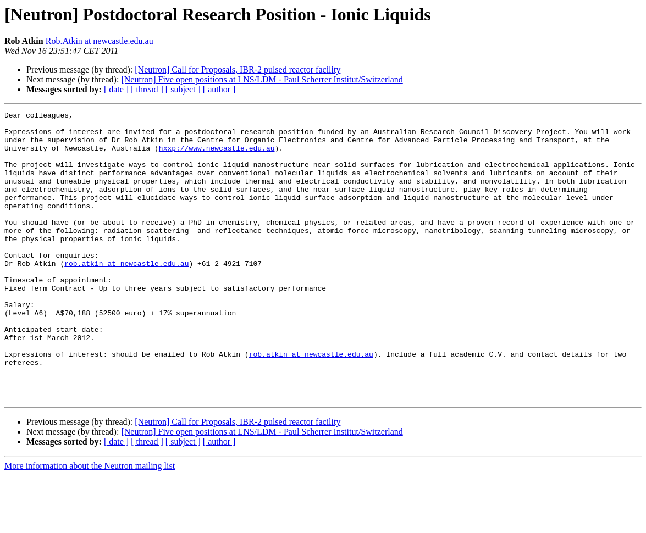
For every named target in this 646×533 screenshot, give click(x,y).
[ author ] (219, 89)
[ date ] (116, 89)
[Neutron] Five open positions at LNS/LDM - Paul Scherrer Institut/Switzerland (261, 79)
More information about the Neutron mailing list (89, 523)
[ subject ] (183, 89)
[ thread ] (147, 89)
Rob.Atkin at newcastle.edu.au (99, 41)
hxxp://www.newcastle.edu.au (217, 156)
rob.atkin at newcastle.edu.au (126, 294)
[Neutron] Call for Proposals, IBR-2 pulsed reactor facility (237, 69)
